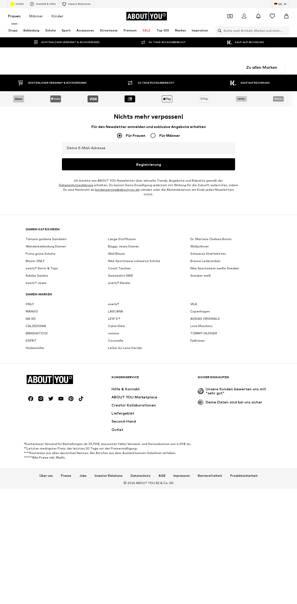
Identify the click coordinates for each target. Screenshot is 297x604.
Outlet (17, 4)
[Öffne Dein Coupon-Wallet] (230, 16)
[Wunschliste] (272, 16)
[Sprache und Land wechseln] (280, 4)
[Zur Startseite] (146, 16)
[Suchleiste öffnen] (218, 30)
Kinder (57, 16)
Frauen (14, 16)
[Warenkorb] (286, 16)
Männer (36, 16)
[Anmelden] (244, 16)
